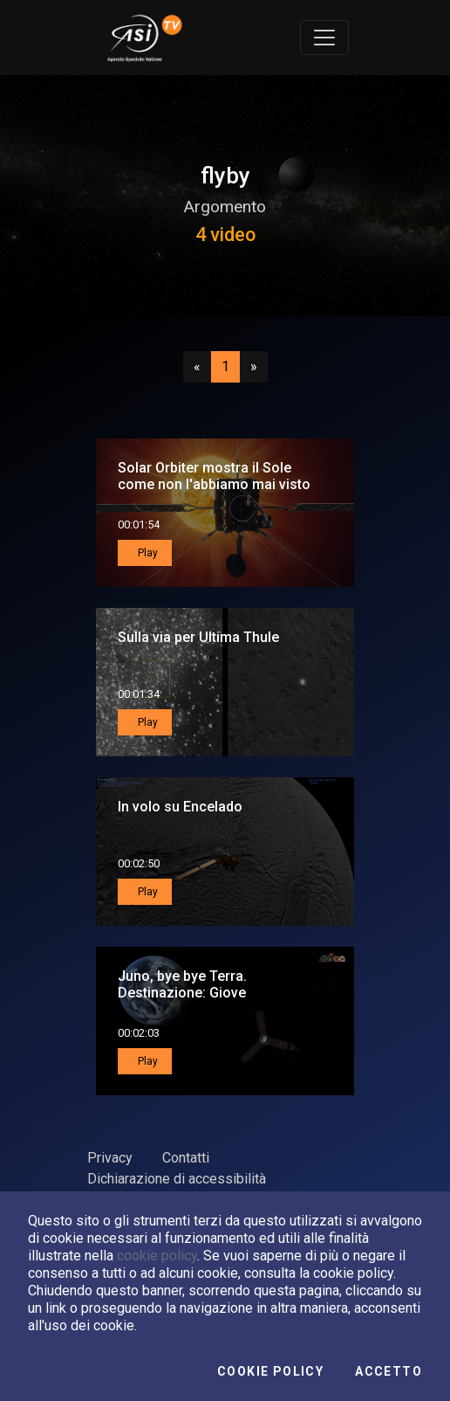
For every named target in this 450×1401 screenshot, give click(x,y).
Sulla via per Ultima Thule (198, 637)
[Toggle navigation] (324, 37)
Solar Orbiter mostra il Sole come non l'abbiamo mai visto (214, 476)
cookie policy (157, 1255)
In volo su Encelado (180, 806)
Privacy (110, 1157)
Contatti (185, 1157)
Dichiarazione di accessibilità (176, 1178)
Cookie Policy (270, 1371)
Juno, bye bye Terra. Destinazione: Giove (182, 984)
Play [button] (146, 553)
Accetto (388, 1371)
